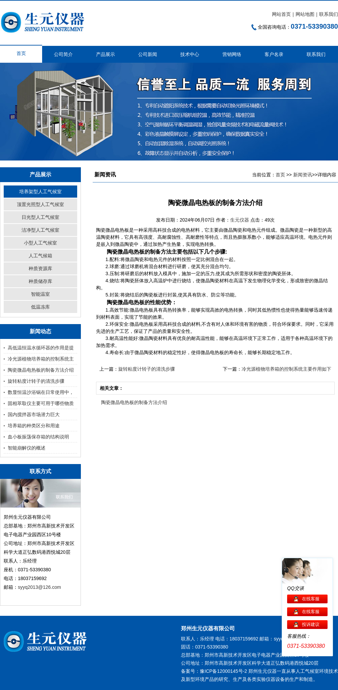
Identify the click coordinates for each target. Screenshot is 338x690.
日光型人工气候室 (40, 217)
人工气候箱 (40, 255)
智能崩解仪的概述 (26, 448)
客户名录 (274, 54)
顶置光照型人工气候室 (40, 204)
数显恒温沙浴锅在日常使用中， (41, 392)
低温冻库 (40, 307)
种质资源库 (40, 268)
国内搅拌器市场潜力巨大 (34, 414)
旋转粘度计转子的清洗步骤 (36, 381)
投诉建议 (310, 624)
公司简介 (63, 54)
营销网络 (231, 54)
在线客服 (310, 598)
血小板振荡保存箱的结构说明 (38, 436)
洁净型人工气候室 (40, 230)
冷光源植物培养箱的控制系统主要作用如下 (286, 369)
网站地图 (305, 14)
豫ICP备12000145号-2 (223, 671)
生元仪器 (240, 220)
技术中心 (189, 54)
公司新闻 (147, 54)
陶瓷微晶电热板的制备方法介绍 (41, 370)
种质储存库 (40, 281)
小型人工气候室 (40, 243)
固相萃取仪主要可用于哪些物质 (41, 403)
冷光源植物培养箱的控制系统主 (41, 359)
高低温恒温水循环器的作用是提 (41, 347)
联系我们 (328, 14)
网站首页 (281, 14)
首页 (21, 53)
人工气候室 (307, 671)
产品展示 (105, 54)
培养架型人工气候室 (40, 191)
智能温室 (40, 294)
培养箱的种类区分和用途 (34, 425)
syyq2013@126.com (39, 587)
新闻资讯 (302, 174)
